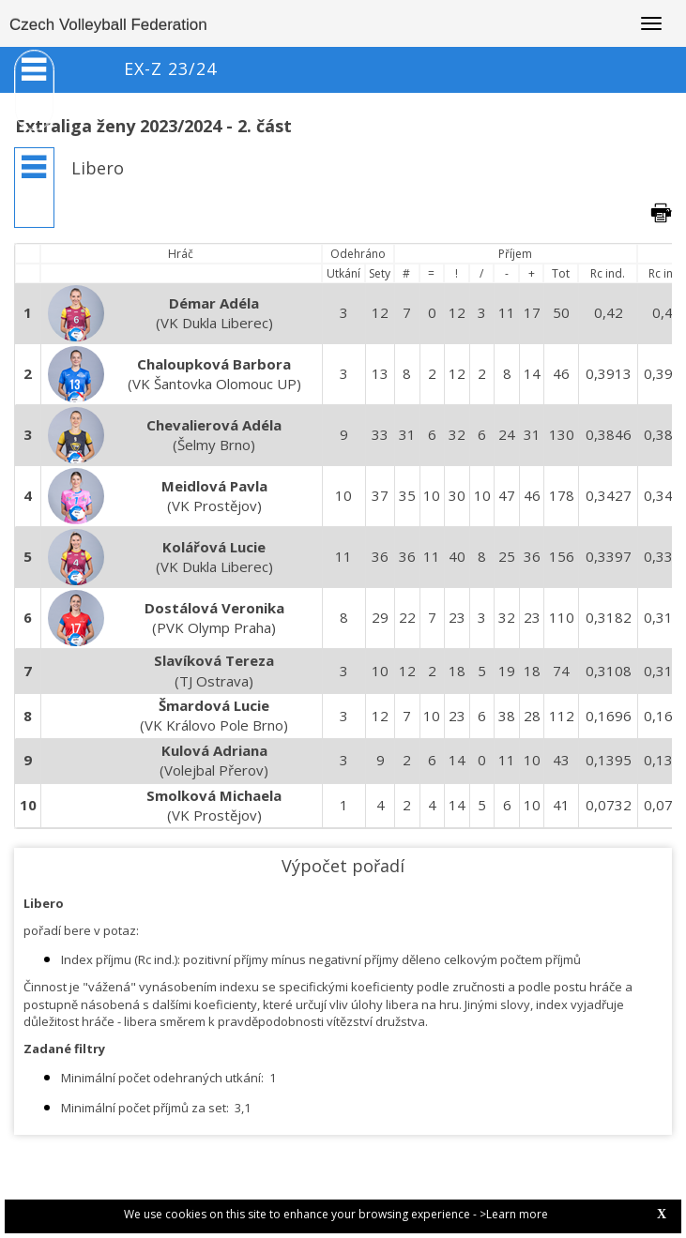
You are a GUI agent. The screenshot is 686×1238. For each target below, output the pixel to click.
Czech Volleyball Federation (108, 25)
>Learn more (514, 1214)
